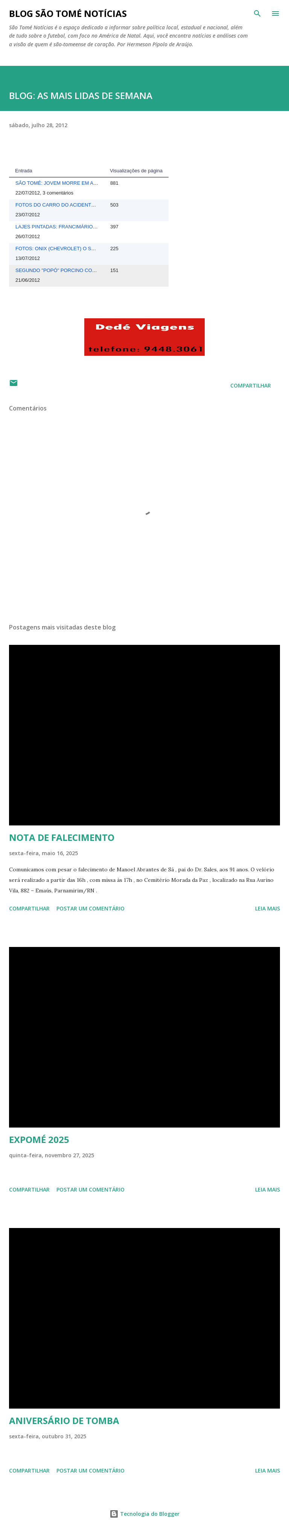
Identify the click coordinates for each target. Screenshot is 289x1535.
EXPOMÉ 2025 (39, 1139)
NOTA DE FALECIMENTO (61, 837)
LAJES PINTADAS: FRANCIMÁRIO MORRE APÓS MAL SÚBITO (86, 226)
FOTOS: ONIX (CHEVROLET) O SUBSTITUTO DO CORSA (80, 248)
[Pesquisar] (257, 13)
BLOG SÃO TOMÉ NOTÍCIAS (68, 13)
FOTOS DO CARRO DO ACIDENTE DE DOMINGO (71, 205)
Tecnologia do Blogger (144, 1513)
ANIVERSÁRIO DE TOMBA (64, 1420)
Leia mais (267, 908)
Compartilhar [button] (250, 385)
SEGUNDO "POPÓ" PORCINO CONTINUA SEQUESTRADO (82, 270)
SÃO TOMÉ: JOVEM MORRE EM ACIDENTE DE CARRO (78, 183)
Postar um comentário (90, 908)
